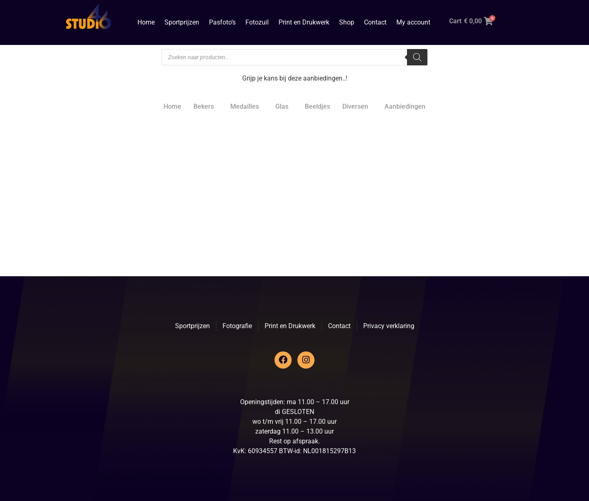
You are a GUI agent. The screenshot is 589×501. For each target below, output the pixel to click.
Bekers (203, 106)
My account (413, 22)
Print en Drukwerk (304, 22)
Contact (375, 22)
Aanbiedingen (404, 106)
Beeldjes (317, 106)
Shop (346, 22)
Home (146, 22)
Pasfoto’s (222, 22)
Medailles (244, 106)
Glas (281, 106)
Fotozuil (257, 22)
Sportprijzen (181, 22)
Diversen (355, 106)
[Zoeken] (417, 57)
